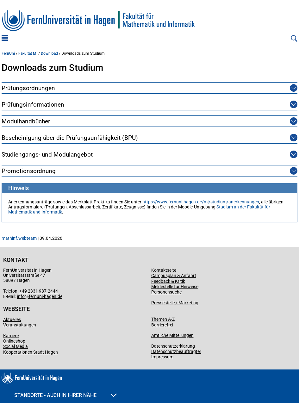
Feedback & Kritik (168, 281)
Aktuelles (12, 319)
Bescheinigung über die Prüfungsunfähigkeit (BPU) (70, 137)
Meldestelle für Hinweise (174, 286)
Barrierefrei (162, 324)
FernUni (8, 53)
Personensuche (166, 291)
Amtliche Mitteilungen (172, 335)
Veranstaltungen (19, 324)
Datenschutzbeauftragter (176, 351)
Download (49, 53)
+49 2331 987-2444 (38, 291)
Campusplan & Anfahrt (173, 275)
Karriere (11, 335)
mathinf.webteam (19, 238)
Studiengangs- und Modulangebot (47, 154)
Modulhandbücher (26, 121)
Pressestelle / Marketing (174, 302)
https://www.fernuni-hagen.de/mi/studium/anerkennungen (200, 201)
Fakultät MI (27, 53)
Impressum (162, 356)
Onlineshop (14, 341)
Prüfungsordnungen (28, 88)
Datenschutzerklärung (173, 346)
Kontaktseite (163, 270)
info (21, 296)
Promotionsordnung (29, 171)
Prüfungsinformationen (33, 104)
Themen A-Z (163, 319)
